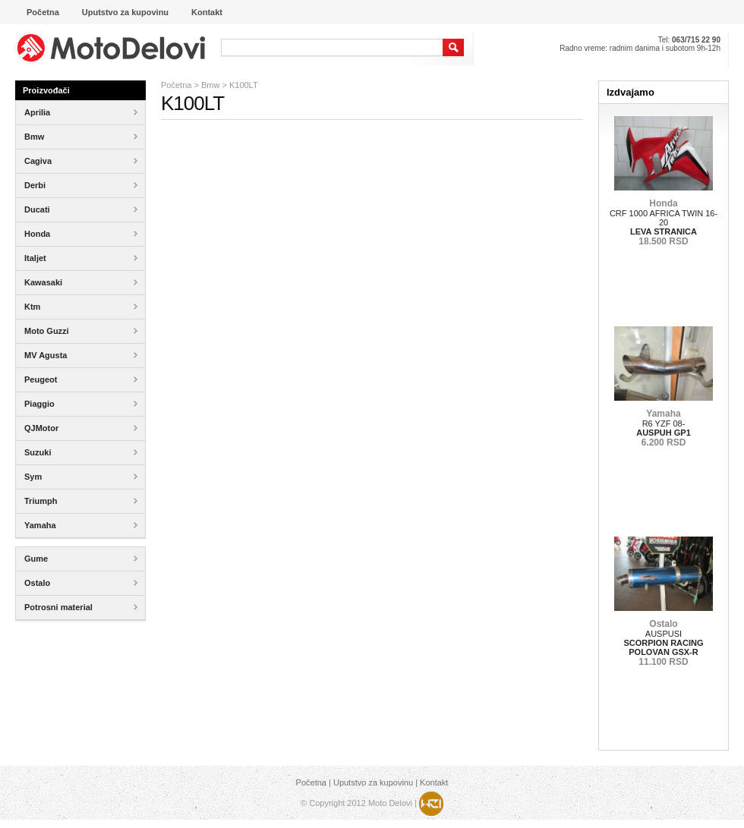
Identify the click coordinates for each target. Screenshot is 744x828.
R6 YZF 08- (663, 428)
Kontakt (434, 782)
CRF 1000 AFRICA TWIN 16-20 (663, 222)
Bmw (210, 85)
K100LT (243, 85)
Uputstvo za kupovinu (373, 782)
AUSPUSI (663, 642)
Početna (176, 85)
